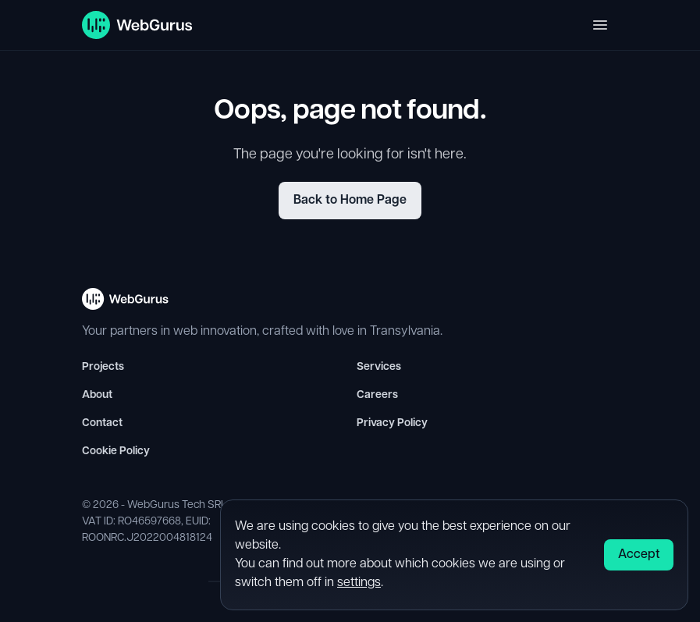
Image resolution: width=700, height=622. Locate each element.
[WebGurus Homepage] (138, 25)
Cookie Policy (116, 451)
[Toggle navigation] (600, 25)
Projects (103, 367)
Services (379, 367)
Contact (102, 423)
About (97, 395)
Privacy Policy (392, 423)
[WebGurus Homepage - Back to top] (125, 305)
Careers (377, 395)
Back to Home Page (350, 200)
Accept (638, 555)
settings (359, 583)
